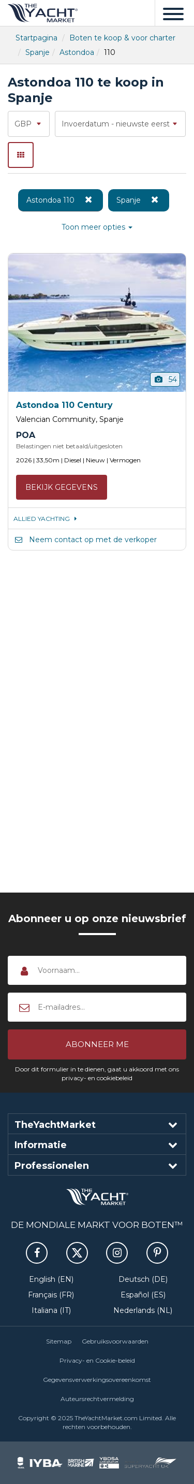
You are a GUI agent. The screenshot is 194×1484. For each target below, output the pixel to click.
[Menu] (173, 13)
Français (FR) (51, 1294)
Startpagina (36, 38)
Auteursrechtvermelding (97, 1399)
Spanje (37, 52)
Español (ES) (143, 1294)
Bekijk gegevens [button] (61, 487)
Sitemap (58, 1341)
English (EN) (51, 1279)
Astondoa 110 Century (64, 405)
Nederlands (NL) (142, 1310)
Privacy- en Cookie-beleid (97, 1360)
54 (165, 379)
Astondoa (76, 52)
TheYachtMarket (43, 13)
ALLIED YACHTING (46, 518)
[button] (97, 1044)
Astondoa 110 (60, 199)
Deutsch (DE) (143, 1279)
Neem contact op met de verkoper (85, 539)
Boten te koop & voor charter (122, 38)
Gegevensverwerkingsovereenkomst (97, 1379)
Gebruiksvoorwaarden (115, 1341)
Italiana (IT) (51, 1310)
